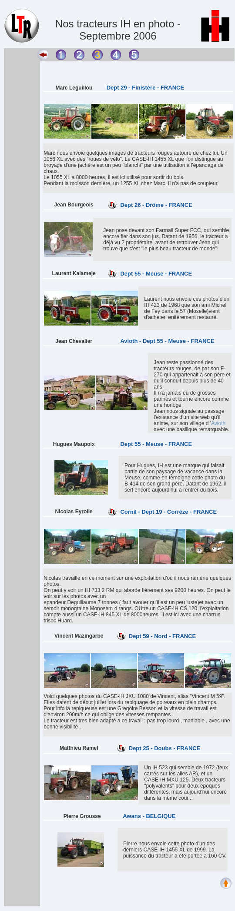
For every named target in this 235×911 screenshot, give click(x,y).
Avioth (218, 423)
